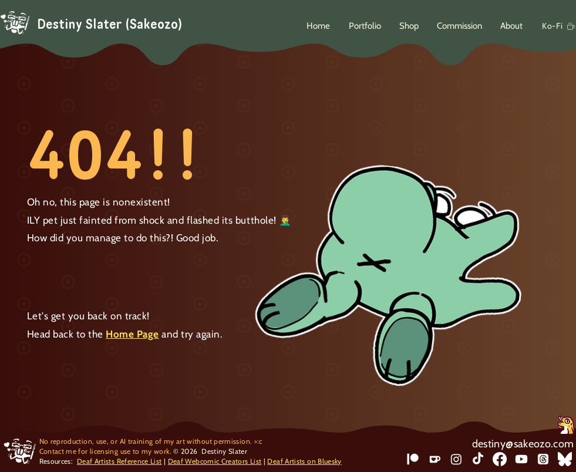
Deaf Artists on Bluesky (304, 461)
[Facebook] (500, 459)
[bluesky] (565, 459)
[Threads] (543, 459)
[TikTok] (478, 459)
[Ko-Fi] (557, 26)
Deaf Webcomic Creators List (215, 461)
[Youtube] (521, 459)
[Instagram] (456, 459)
